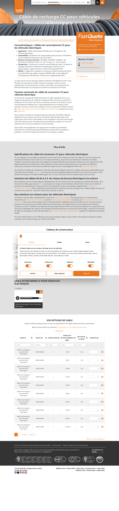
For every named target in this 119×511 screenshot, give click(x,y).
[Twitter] (18, 473)
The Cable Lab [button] (79, 2)
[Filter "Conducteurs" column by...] (53, 345)
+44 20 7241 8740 (87, 63)
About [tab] (87, 242)
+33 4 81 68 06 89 (19, 469)
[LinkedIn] (15, 473)
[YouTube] (26, 473)
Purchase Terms (91, 469)
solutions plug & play (89, 166)
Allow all (86, 273)
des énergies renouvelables (61, 200)
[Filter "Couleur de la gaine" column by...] (82, 345)
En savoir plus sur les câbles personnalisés (72, 328)
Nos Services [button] (66, 2)
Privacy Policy (71, 469)
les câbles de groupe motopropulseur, (65, 211)
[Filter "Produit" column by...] (23, 345)
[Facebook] (23, 473)
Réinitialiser (59, 331)
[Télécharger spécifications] (37, 292)
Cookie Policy (101, 471)
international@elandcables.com (89, 67)
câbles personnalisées (62, 198)
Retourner (83, 76)
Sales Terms (80, 469)
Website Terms (60, 469)
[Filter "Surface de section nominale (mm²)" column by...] (67, 345)
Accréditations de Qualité (97, 451)
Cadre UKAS (101, 469)
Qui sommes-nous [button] (38, 2)
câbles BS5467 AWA (51, 109)
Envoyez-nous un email (34, 469)
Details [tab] (59, 242)
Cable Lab (37, 172)
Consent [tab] (31, 242)
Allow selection (59, 273)
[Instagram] (21, 473)
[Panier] (41, 292)
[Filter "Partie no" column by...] (40, 345)
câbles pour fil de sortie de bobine (29, 109)
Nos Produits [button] (53, 2)
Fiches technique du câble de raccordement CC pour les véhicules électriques (46, 40)
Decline (32, 273)
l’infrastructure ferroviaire (35, 200)
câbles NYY (21, 111)
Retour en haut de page (95, 439)
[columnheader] (24, 338)
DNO (41, 184)
